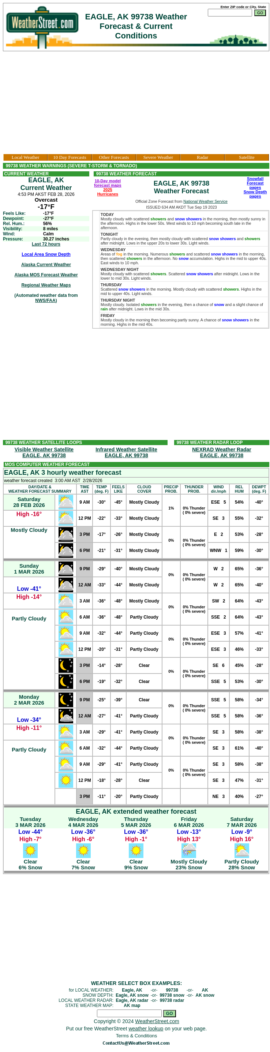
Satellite (247, 157)
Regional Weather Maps (46, 285)
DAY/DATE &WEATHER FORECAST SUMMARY (39, 489)
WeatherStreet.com (157, 1021)
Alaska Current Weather (46, 264)
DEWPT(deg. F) (259, 489)
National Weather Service (205, 201)
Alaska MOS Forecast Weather (46, 274)
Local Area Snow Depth (46, 254)
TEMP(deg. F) (101, 489)
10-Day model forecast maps (107, 183)
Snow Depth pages (255, 194)
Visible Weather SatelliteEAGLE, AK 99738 (44, 452)
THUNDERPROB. (193, 489)
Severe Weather (158, 157)
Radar (202, 157)
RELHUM (239, 489)
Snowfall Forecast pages (255, 183)
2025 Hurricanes (107, 191)
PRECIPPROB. (171, 489)
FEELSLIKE (118, 489)
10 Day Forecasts (69, 157)
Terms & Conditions (136, 1035)
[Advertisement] (136, 102)
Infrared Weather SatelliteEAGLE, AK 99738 (126, 452)
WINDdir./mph (218, 489)
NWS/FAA (45, 300)
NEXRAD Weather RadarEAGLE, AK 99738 (221, 452)
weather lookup (145, 1029)
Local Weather (26, 157)
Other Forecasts (114, 157)
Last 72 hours (46, 244)
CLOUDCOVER (144, 489)
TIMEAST (84, 489)
